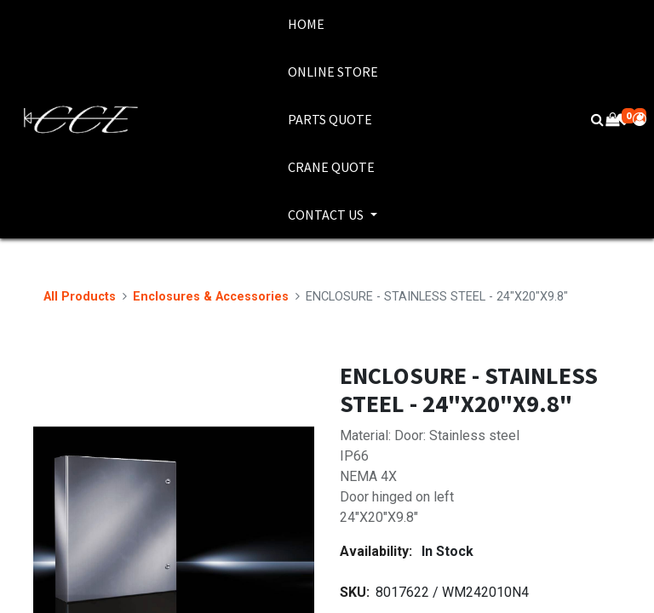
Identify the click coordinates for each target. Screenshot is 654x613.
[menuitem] (333, 24)
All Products (79, 296)
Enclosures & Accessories (211, 296)
